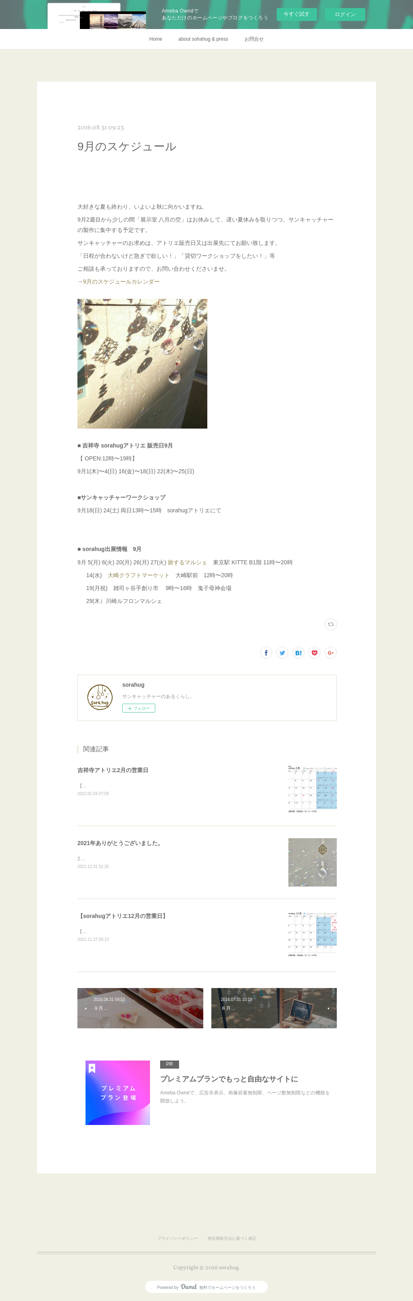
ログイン (345, 14)
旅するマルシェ (187, 562)
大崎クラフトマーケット (139, 575)
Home (155, 39)
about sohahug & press (203, 39)
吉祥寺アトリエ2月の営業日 (112, 770)
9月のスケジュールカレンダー (121, 281)
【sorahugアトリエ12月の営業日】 (122, 916)
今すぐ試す (297, 14)
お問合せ (254, 39)
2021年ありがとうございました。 (120, 843)
